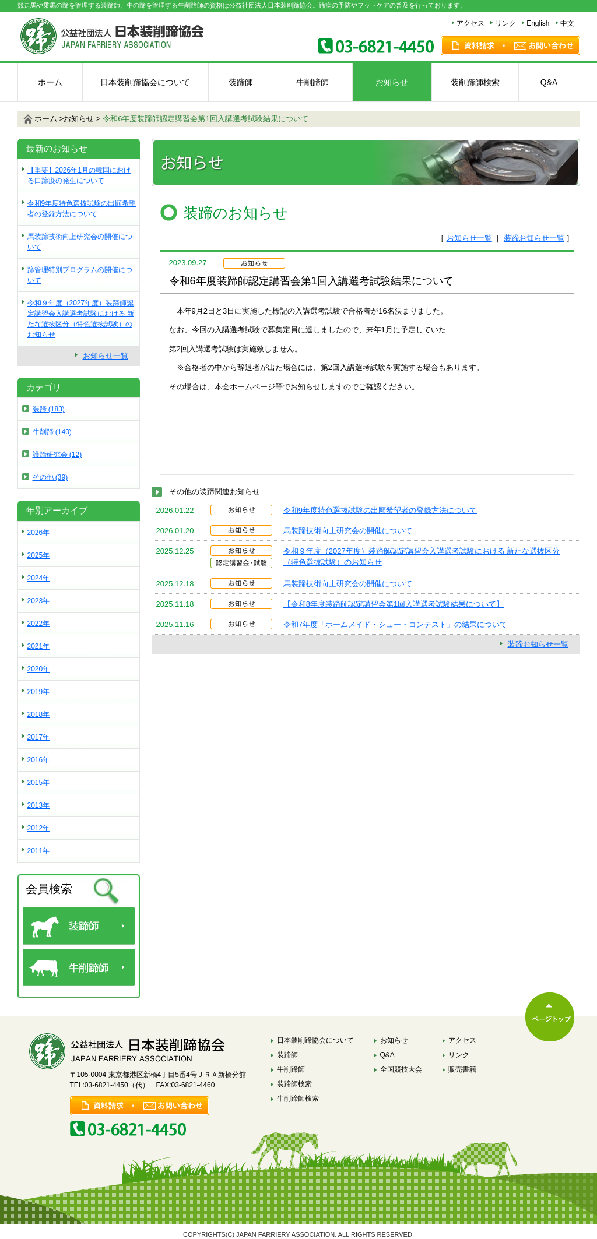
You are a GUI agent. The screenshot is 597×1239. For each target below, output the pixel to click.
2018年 (38, 714)
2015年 (38, 783)
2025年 (38, 555)
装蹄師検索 (294, 1084)
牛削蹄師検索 (298, 1098)
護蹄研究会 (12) (57, 454)
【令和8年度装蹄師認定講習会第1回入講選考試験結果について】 (393, 604)
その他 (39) (50, 477)
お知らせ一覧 (469, 238)
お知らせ (391, 82)
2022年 (38, 624)
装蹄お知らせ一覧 (534, 238)
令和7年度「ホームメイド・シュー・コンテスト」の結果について (395, 624)
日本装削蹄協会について (145, 82)
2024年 (38, 578)
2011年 (38, 851)
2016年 (38, 760)
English (537, 23)
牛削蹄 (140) (52, 432)
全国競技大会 (401, 1069)
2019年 (38, 692)
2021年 (38, 646)
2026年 (38, 533)
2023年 (38, 601)
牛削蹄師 (312, 82)
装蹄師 (241, 82)
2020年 (38, 669)
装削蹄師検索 (475, 82)
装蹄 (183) (49, 409)
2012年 (38, 828)
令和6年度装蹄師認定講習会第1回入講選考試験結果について (205, 118)
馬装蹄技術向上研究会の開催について (347, 530)
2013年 (38, 805)
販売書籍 (462, 1069)
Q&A (549, 82)
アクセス (470, 23)
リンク (505, 23)
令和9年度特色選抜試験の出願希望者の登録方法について (380, 510)
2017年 (38, 737)
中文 (567, 23)
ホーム (50, 82)
